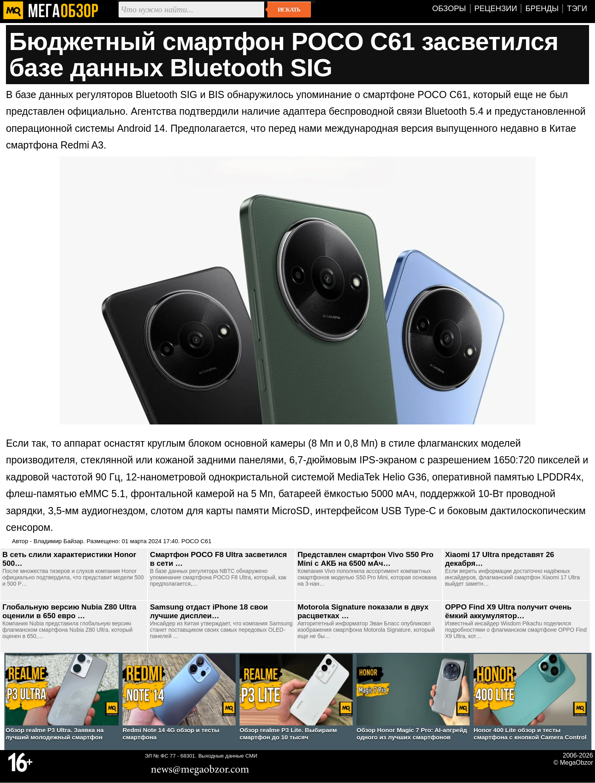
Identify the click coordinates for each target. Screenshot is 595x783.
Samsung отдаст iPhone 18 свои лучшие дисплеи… (209, 611)
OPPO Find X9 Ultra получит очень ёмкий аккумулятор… (508, 611)
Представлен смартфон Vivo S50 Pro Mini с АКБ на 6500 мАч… (366, 558)
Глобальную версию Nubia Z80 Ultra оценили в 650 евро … (69, 611)
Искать (289, 9)
